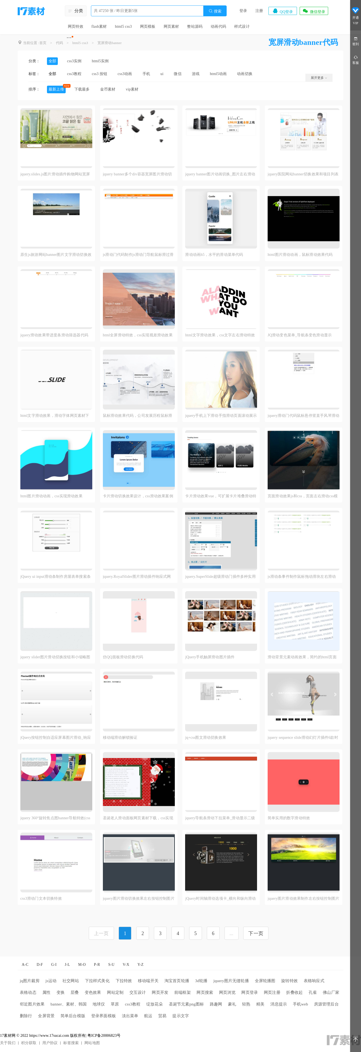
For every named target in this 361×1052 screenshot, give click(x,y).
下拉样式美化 (97, 981)
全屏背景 (46, 1016)
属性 (46, 992)
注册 (259, 11)
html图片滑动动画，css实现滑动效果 (51, 496)
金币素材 (108, 89)
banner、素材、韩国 (68, 1004)
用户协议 (50, 1043)
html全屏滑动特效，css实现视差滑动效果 (138, 335)
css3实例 (74, 61)
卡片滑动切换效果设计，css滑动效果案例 (138, 496)
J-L (67, 965)
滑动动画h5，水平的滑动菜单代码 (214, 255)
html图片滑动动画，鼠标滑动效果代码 (300, 255)
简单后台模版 (73, 1016)
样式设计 (242, 26)
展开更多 (319, 78)
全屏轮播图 (265, 981)
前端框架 (182, 992)
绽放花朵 (154, 1004)
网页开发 (160, 992)
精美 (260, 1004)
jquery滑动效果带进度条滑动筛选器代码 (54, 335)
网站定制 (115, 992)
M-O (82, 965)
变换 (60, 992)
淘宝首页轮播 (176, 981)
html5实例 (100, 61)
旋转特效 (289, 981)
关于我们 (7, 1043)
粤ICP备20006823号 (104, 1036)
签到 (356, 41)
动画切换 (244, 74)
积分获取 (29, 1043)
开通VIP (356, 16)
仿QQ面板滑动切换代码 (123, 657)
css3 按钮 (99, 74)
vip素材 (132, 89)
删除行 (26, 1016)
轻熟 (246, 1004)
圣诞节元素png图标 (186, 1004)
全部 (52, 61)
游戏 (195, 74)
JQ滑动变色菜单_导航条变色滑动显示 (300, 335)
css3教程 (74, 74)
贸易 (162, 1016)
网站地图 (92, 1043)
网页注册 (272, 992)
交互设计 (137, 992)
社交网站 (70, 981)
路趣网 (216, 1004)
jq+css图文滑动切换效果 (205, 738)
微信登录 (313, 11)
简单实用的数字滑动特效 (289, 818)
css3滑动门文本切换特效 (41, 898)
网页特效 (75, 26)
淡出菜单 (130, 1016)
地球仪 (99, 1004)
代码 (59, 43)
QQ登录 (282, 11)
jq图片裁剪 (30, 981)
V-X (126, 965)
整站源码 (194, 26)
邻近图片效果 (32, 1004)
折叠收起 (294, 992)
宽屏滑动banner (109, 43)
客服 (356, 60)
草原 (115, 1004)
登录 (243, 11)
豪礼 (232, 1004)
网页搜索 (205, 992)
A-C (25, 965)
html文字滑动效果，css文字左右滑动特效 (220, 335)
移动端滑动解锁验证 (120, 738)
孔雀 (313, 992)
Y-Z (140, 965)
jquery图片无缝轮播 (231, 981)
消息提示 (278, 1004)
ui (161, 74)
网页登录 (249, 992)
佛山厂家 (331, 992)
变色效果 (93, 992)
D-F (40, 965)
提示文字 (180, 1016)
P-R (97, 965)
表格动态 (28, 992)
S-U (111, 965)
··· (69, 37)
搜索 (214, 11)
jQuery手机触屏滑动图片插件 (210, 657)
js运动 (51, 981)
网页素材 (171, 26)
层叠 (75, 992)
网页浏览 (227, 992)
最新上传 (56, 89)
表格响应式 (314, 981)
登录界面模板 (103, 1016)
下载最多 (82, 89)
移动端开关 (148, 981)
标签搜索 (71, 1043)
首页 (42, 43)
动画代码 (218, 26)
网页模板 (148, 26)
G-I (53, 965)
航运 (148, 1016)
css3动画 (125, 74)
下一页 (255, 933)
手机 (146, 74)
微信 (177, 74)
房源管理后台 (326, 1004)
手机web (300, 1004)
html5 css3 (123, 26)
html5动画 (218, 74)
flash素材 (99, 26)
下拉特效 (124, 981)
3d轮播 (201, 981)
